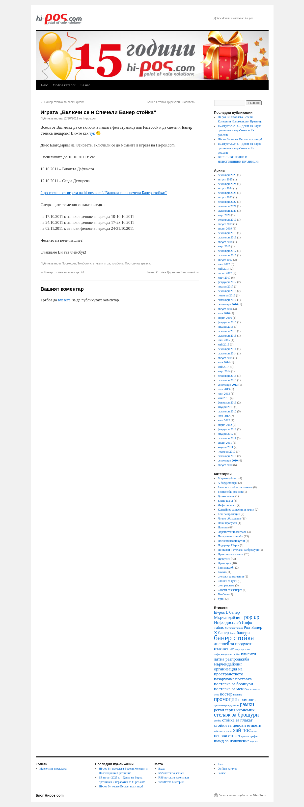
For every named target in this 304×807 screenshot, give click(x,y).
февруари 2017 (227, 282)
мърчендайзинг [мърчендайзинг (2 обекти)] (228, 664)
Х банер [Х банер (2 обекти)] (221, 632)
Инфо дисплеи (227, 505)
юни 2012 (224, 420)
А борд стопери (227, 483)
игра (107, 263)
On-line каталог (64, 85)
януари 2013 (225, 407)
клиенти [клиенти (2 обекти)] (248, 653)
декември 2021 (227, 206)
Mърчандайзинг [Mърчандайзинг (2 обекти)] (229, 617)
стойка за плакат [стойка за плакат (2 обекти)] (237, 720)
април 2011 (225, 442)
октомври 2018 (227, 237)
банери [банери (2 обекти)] (243, 632)
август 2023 (225, 197)
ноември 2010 (226, 451)
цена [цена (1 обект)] (254, 731)
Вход (161, 768)
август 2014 (225, 358)
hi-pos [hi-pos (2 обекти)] (219, 612)
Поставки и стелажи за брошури (238, 549)
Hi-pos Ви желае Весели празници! (240, 139)
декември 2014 (227, 349)
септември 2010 (228, 460)
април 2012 (225, 425)
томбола (117, 263)
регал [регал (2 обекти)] (219, 709)
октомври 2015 (227, 335)
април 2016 (225, 317)
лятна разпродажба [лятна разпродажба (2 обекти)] (231, 659)
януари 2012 (225, 433)
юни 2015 (224, 340)
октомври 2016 (227, 300)
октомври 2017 (227, 255)
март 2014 (224, 371)
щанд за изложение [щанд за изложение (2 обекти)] (232, 740)
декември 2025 (227, 175)
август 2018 (225, 242)
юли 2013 (224, 389)
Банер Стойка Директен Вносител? (173, 102)
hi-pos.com (90, 118)
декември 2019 (227, 219)
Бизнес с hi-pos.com (230, 491)
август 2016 (225, 309)
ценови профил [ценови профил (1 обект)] (249, 736)
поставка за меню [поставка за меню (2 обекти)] (230, 688)
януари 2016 (225, 326)
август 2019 (225, 224)
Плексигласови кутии (231, 541)
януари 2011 (225, 447)
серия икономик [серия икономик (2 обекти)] (239, 709)
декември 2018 (227, 233)
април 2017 (225, 273)
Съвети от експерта (230, 590)
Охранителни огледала (232, 532)
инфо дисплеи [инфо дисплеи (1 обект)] (242, 649)
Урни (221, 599)
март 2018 (224, 246)
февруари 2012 (227, 429)
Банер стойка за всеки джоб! (62, 102)
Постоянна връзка (137, 263)
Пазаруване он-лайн (230, 536)
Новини (223, 527)
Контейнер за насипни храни (236, 509)
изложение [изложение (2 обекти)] (224, 648)
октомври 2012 (227, 411)
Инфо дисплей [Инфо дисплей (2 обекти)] (227, 622)
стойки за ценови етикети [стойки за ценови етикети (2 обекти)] (237, 725)
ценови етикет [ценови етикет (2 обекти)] (227, 735)
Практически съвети (231, 554)
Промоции (69, 263)
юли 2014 (224, 362)
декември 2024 (227, 184)
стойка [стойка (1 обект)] (217, 720)
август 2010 (225, 465)
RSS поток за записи (171, 773)
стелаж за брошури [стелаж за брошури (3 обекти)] (236, 715)
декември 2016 (227, 291)
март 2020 (224, 215)
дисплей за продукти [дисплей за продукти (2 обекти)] (233, 643)
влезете (64, 300)
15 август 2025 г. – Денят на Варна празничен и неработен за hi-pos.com (239, 130)
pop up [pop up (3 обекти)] (251, 617)
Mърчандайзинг (228, 478)
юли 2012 (224, 416)
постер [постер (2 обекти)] (226, 694)
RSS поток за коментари (173, 777)
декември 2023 (227, 193)
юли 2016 (224, 313)
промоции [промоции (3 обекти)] (226, 699)
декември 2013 (227, 375)
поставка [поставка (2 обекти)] (243, 678)
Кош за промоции (229, 514)
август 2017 (225, 259)
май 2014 (223, 367)
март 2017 (224, 277)
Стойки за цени (227, 581)
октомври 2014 (227, 353)
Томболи (83, 263)
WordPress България (171, 782)
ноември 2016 (226, 295)
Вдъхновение (226, 496)
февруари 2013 (227, 402)
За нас (85, 85)
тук (92, 133)
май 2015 (223, 344)
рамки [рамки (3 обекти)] (247, 704)
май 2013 (223, 398)
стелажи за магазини (231, 576)
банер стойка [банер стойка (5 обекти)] (234, 638)
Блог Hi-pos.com (50, 795)
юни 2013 (224, 393)
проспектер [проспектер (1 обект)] (220, 705)
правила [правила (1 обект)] (237, 694)
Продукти (224, 558)
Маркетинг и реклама (53, 768)
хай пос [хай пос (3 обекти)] (242, 730)
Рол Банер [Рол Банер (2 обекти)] (253, 627)
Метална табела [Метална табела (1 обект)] (234, 628)
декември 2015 (227, 331)
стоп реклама (226, 585)
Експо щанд (225, 500)
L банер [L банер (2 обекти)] (233, 612)
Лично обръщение (229, 518)
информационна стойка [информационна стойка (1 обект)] (227, 654)
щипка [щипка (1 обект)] (253, 741)
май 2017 (223, 268)
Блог (44, 85)
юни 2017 (224, 264)
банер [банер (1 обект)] (233, 633)
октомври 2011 (227, 438)
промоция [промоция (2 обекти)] (247, 699)
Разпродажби (226, 567)
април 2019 (225, 228)
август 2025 (225, 179)
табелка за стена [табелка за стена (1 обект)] (223, 731)
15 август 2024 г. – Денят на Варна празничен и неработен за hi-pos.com (239, 148)
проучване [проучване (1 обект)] (233, 705)
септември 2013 (228, 384)
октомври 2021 (227, 210)
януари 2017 (225, 286)
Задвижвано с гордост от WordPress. (243, 795)
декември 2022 (227, 201)
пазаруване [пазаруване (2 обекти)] (224, 678)
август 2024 (225, 188)
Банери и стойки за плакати (235, 487)
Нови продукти (227, 523)
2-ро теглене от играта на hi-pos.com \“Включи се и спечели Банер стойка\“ (104, 193)
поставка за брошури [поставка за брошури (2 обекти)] (233, 683)
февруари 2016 (227, 322)
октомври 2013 (227, 380)
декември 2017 (227, 251)
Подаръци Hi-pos (228, 545)
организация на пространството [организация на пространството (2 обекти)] (228, 671)
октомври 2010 (227, 456)
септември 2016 (228, 304)
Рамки (222, 572)
